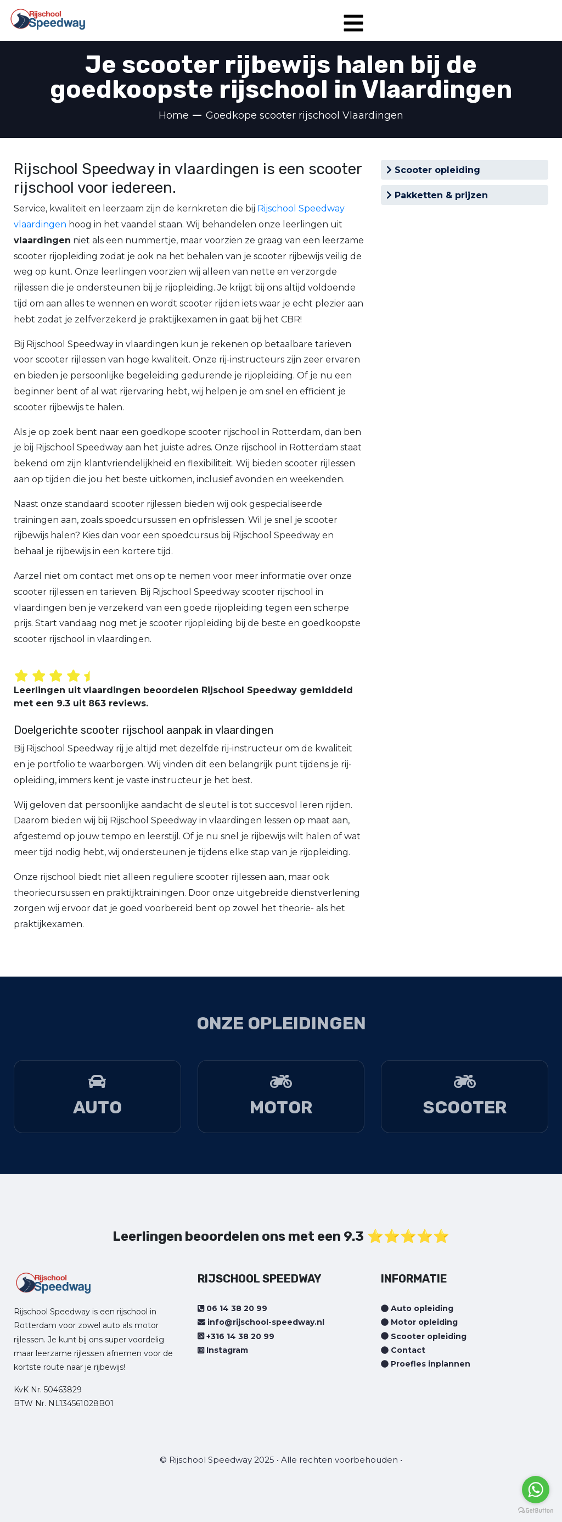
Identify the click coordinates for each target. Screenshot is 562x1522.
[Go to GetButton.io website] (535, 1510)
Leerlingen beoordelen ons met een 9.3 (238, 1236)
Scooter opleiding (433, 170)
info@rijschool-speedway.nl (261, 1322)
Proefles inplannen (425, 1364)
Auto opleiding (417, 1308)
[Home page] (47, 15)
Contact (403, 1350)
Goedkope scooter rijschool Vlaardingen (304, 115)
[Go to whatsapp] (535, 1489)
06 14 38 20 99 (232, 1308)
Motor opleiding (419, 1322)
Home (174, 115)
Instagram (223, 1350)
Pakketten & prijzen (437, 195)
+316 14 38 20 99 (236, 1336)
